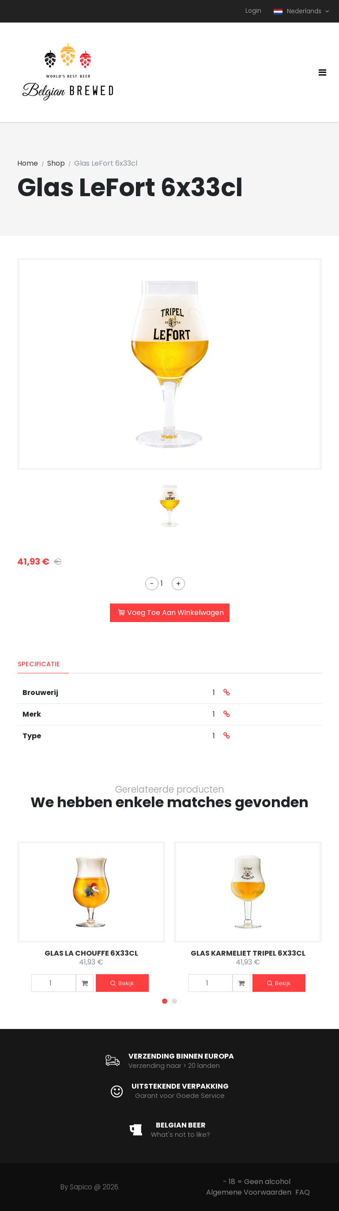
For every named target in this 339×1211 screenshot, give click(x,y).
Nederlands (298, 11)
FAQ (302, 1192)
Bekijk (122, 984)
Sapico (81, 1187)
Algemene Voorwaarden (248, 1192)
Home (27, 163)
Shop (56, 163)
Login (253, 11)
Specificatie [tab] (39, 664)
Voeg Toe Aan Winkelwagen (171, 613)
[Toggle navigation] (322, 72)
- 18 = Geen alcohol (256, 1182)
